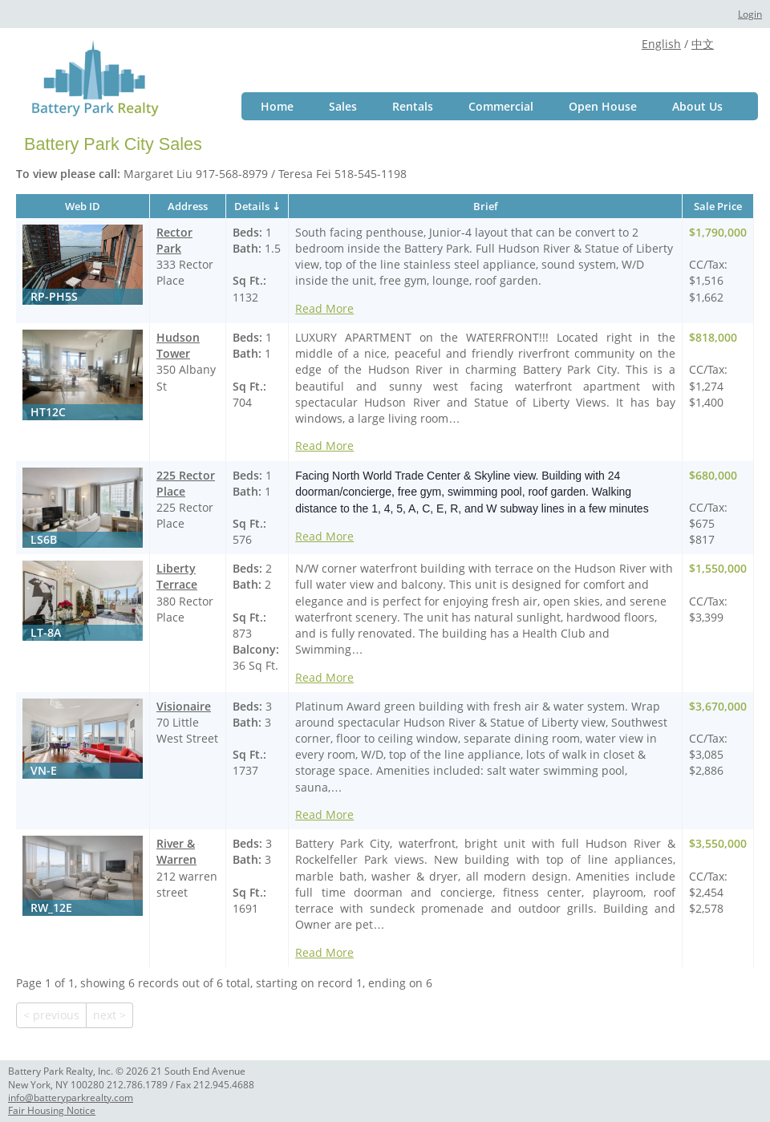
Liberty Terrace (176, 576)
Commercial (500, 106)
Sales (343, 106)
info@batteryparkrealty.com (70, 1098)
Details (252, 206)
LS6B (43, 539)
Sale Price (718, 206)
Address (188, 206)
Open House (603, 106)
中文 (702, 43)
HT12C (48, 411)
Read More (324, 308)
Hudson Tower (178, 345)
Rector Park (174, 240)
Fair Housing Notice (51, 1110)
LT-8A (45, 632)
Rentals (412, 106)
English (661, 43)
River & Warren (176, 851)
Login (750, 14)
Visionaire (183, 706)
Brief (485, 206)
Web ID (82, 206)
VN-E (43, 770)
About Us (697, 106)
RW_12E (51, 907)
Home (277, 106)
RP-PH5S (54, 296)
